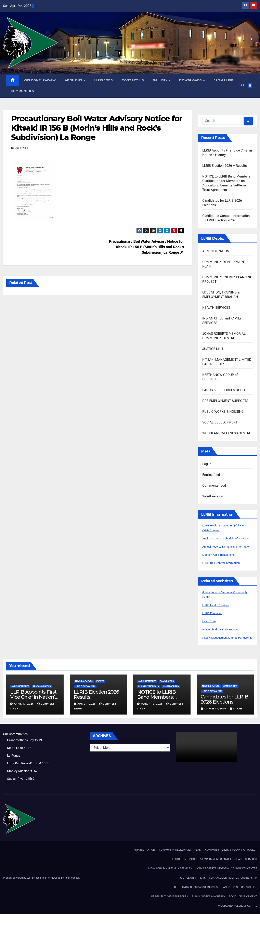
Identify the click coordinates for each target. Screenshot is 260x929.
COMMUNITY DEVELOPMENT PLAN (180, 864)
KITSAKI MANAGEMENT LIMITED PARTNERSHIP (228, 892)
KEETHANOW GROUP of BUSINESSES (195, 901)
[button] (242, 86)
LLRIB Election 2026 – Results (224, 166)
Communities (51, 91)
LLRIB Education (214, 623)
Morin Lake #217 (19, 762)
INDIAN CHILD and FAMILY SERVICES (170, 883)
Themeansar (71, 892)
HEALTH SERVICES (216, 308)
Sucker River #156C (21, 793)
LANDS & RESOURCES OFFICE (224, 390)
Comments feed (214, 486)
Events (100, 696)
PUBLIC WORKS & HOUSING (223, 412)
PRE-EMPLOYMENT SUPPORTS (225, 401)
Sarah (236, 723)
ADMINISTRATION (215, 251)
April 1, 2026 (86, 718)
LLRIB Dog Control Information (224, 573)
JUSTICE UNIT (212, 349)
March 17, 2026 (215, 723)
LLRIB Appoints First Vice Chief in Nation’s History (33, 712)
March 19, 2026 (152, 718)
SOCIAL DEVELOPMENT (220, 422)
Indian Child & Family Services (223, 639)
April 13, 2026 (24, 718)
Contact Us (133, 80)
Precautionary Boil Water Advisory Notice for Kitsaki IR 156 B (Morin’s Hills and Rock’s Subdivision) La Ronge (96, 128)
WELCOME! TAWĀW (40, 80)
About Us (74, 80)
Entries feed (211, 475)
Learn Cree (210, 631)
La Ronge (14, 770)
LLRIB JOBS (103, 80)
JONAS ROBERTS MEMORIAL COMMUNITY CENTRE (226, 883)
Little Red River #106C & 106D (29, 778)
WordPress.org (213, 496)
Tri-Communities (42, 701)
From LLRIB (20, 91)
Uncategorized (171, 701)
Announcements (20, 701)
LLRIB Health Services (218, 615)
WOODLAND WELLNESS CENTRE (226, 433)
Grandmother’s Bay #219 (25, 755)
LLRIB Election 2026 (85, 701)
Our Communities (16, 749)
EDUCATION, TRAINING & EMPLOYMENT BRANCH (201, 873)
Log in (206, 464)
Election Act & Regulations (221, 564)
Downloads (191, 80)
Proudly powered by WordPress (21, 892)
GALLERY (161, 80)
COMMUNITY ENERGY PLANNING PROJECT (231, 864)
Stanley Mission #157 (23, 786)
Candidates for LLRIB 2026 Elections (224, 714)
